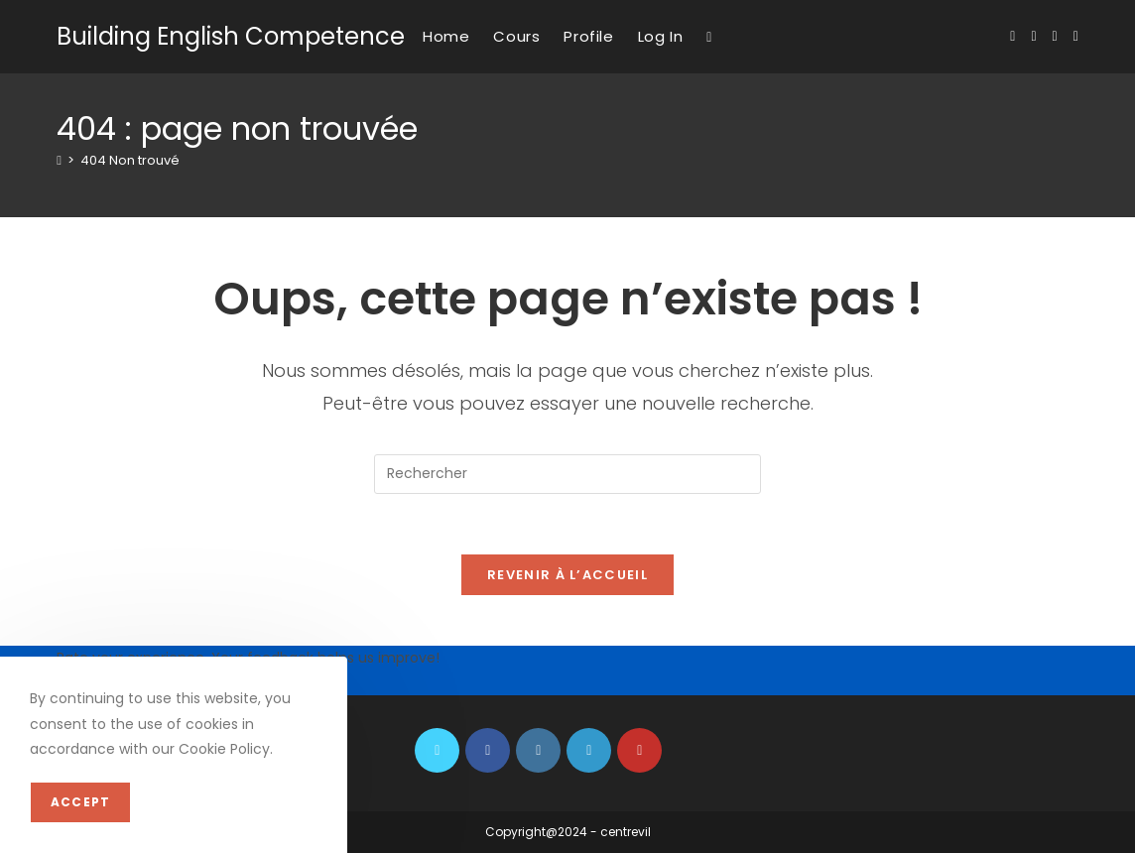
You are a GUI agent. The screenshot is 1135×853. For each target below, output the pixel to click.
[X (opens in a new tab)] (1012, 36)
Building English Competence (231, 36)
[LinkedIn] (589, 750)
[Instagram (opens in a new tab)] (1055, 36)
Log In (661, 36)
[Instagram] (538, 750)
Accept (80, 801)
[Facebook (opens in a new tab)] (1033, 36)
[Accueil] (59, 160)
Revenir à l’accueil (567, 574)
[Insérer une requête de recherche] (567, 474)
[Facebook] (487, 750)
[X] (437, 750)
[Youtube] (639, 750)
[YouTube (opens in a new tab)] (1076, 36)
